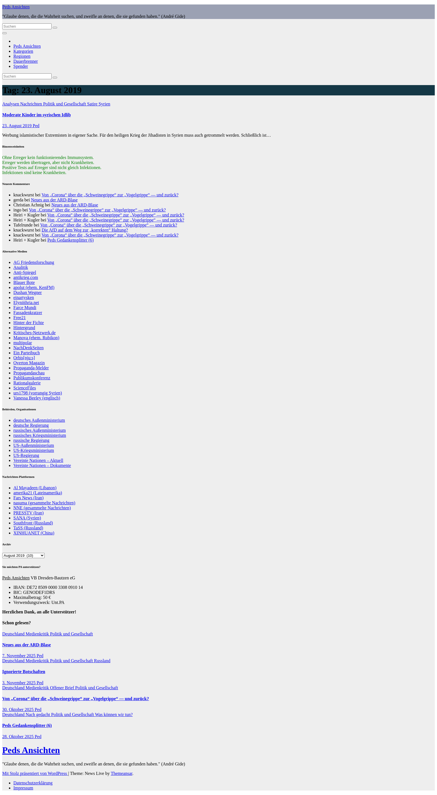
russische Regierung (31, 440)
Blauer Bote (24, 282)
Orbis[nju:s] (24, 357)
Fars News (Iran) (28, 497)
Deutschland (14, 634)
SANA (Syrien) (27, 517)
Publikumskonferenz (31, 377)
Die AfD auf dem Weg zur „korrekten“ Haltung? (85, 230)
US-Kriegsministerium (33, 450)
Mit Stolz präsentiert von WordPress (35, 773)
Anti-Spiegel (24, 272)
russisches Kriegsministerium (39, 435)
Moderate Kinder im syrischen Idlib (36, 114)
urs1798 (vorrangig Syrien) (37, 393)
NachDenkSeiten (28, 347)
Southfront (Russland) (33, 523)
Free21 (19, 317)
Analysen (11, 104)
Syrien (104, 104)
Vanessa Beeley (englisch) (36, 398)
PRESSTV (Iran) (28, 512)
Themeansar (121, 773)
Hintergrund (24, 327)
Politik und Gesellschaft (65, 104)
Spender (20, 66)
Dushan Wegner (27, 292)
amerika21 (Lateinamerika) (37, 492)
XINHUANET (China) (33, 533)
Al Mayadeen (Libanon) (35, 487)
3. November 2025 (19, 682)
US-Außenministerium (33, 445)
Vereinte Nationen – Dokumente (42, 465)
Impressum (23, 788)
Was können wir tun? (114, 714)
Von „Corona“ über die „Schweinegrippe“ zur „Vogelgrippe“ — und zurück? (110, 194)
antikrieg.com (25, 277)
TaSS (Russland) (28, 528)
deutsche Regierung (31, 425)
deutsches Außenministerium (39, 420)
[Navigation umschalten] (4, 33)
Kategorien (23, 51)
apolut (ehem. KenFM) (33, 287)
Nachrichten (31, 104)
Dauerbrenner (25, 61)
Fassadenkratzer (27, 312)
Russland (102, 660)
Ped (36, 125)
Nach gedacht (38, 714)
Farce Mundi (24, 307)
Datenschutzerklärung (32, 782)
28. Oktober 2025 (18, 736)
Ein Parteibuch (26, 352)
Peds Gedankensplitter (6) (70, 240)
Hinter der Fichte (28, 322)
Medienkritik (38, 634)
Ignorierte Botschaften (23, 671)
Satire (92, 104)
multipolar (22, 342)
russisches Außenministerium (39, 430)
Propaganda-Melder (31, 367)
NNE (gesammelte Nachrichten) (42, 507)
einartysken (23, 297)
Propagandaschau (29, 372)
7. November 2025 (19, 655)
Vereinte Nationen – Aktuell (38, 460)
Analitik (20, 267)
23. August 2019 (17, 125)
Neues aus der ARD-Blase (54, 199)
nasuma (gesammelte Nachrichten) (44, 502)
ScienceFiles (24, 388)
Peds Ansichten (16, 6)
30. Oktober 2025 (18, 709)
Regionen (21, 56)
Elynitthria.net (26, 302)
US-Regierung (26, 455)
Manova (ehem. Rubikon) (36, 337)
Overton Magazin (29, 362)
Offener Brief (62, 687)
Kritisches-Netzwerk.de (34, 332)
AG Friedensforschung (33, 262)
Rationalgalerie (27, 382)
